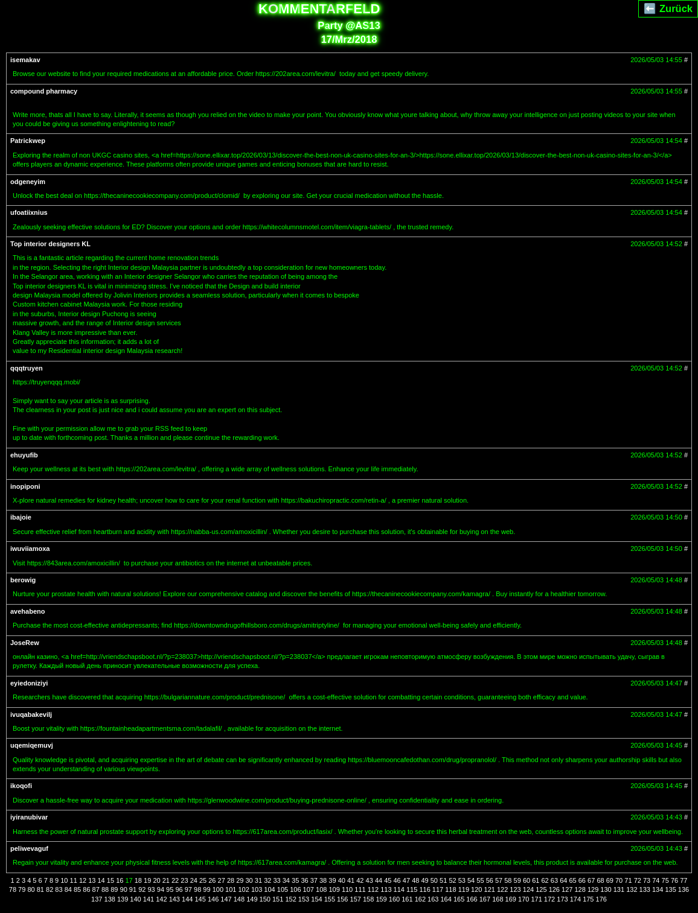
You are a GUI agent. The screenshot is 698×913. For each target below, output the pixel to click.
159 (381, 899)
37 (314, 880)
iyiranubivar (29, 817)
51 (443, 880)
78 (12, 889)
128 (579, 889)
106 (295, 889)
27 (221, 880)
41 (350, 880)
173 (562, 899)
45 (387, 880)
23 (184, 880)
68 (600, 880)
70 (619, 880)
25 (203, 880)
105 (282, 889)
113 (385, 889)
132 (631, 889)
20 (156, 880)
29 (239, 880)
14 (101, 880)
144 (187, 899)
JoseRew (24, 642)
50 (434, 880)
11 (73, 880)
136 (683, 889)
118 (450, 889)
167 (484, 899)
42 (359, 880)
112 (373, 889)
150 (265, 899)
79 (21, 889)
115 (411, 889)
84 (68, 889)
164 (445, 899)
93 (151, 889)
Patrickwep (27, 140)
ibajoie (20, 517)
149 (251, 899)
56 (489, 880)
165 (458, 899)
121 (489, 889)
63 (554, 880)
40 (341, 880)
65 (572, 880)
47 (406, 880)
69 (609, 880)
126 (554, 889)
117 (437, 889)
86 (86, 889)
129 (593, 889)
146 (213, 899)
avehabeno (27, 611)
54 (471, 880)
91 (132, 889)
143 (174, 899)
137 (96, 899)
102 (244, 889)
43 (369, 880)
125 (541, 889)
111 (359, 889)
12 (82, 880)
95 (169, 889)
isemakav (25, 59)
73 (646, 880)
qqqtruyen (26, 368)
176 (601, 899)
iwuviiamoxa (30, 548)
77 (683, 880)
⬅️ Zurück (668, 8)
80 (30, 889)
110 (347, 889)
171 (536, 899)
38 (323, 880)
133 (644, 889)
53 (462, 880)
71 (628, 880)
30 (249, 880)
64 (563, 880)
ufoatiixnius (29, 212)
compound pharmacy (43, 91)
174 (575, 899)
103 (256, 889)
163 (432, 899)
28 (230, 880)
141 (148, 899)
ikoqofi (21, 785)
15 (110, 880)
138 (109, 899)
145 (199, 899)
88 (105, 889)
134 (657, 889)
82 (49, 889)
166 (471, 899)
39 (332, 880)
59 (517, 880)
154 (316, 899)
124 (528, 889)
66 (582, 880)
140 (135, 899)
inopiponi (25, 486)
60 (526, 880)
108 (321, 889)
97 (188, 889)
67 (591, 880)
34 (286, 880)
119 (463, 889)
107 (308, 889)
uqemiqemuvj (31, 745)
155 (329, 899)
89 (114, 889)
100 (218, 889)
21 (166, 880)
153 (303, 899)
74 (655, 880)
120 (476, 889)
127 (567, 889)
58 (507, 880)
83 (58, 889)
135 (670, 889)
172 (549, 899)
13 (91, 880)
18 (138, 880)
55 (480, 880)
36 (304, 880)
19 (147, 880)
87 (96, 889)
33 (276, 880)
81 (40, 889)
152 (290, 899)
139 (122, 899)
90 (123, 889)
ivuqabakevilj (31, 714)
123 (515, 889)
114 (399, 889)
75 (665, 880)
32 (267, 880)
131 (618, 889)
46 (397, 880)
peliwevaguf (29, 848)
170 (523, 899)
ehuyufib (24, 455)
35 (295, 880)
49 (424, 880)
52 (452, 880)
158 (368, 899)
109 (333, 889)
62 (545, 880)
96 (178, 889)
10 (64, 880)
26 (212, 880)
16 (119, 880)
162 (420, 899)
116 (424, 889)
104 (269, 889)
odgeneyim (27, 181)
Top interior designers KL (50, 243)
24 (193, 880)
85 (77, 889)
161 (407, 899)
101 (230, 889)
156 (342, 899)
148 (239, 899)
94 (160, 889)
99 (206, 889)
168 (497, 899)
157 (355, 899)
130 (605, 889)
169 (510, 899)
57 (498, 880)
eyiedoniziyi (29, 683)
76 (674, 880)
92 (142, 889)
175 (588, 899)
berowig (23, 580)
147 (225, 899)
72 (637, 880)
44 (378, 880)
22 (175, 880)
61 (535, 880)
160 (394, 899)
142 (161, 899)
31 (258, 880)
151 (277, 899)
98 (197, 889)
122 (502, 889)
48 (415, 880)
